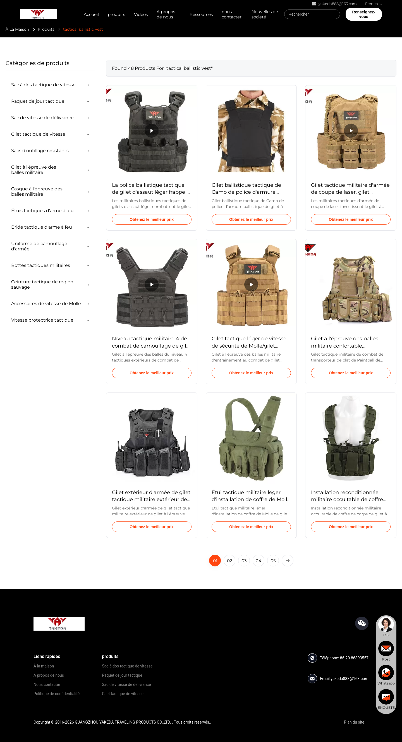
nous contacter (231, 14)
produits (116, 14)
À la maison (44, 666)
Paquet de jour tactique (122, 675)
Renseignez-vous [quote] (363, 14)
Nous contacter (47, 684)
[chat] (386, 626)
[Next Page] (287, 560)
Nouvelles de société (265, 14)
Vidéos (141, 14)
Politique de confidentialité (57, 693)
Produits (46, 29)
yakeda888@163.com (349, 678)
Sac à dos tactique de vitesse (127, 666)
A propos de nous (166, 14)
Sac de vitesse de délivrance (126, 684)
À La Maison (17, 29)
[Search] (334, 14)
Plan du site (354, 722)
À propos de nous (49, 675)
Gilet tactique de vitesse (122, 693)
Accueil (91, 14)
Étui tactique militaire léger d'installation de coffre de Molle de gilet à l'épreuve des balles (251, 499)
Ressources (201, 14)
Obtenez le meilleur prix (152, 219)
